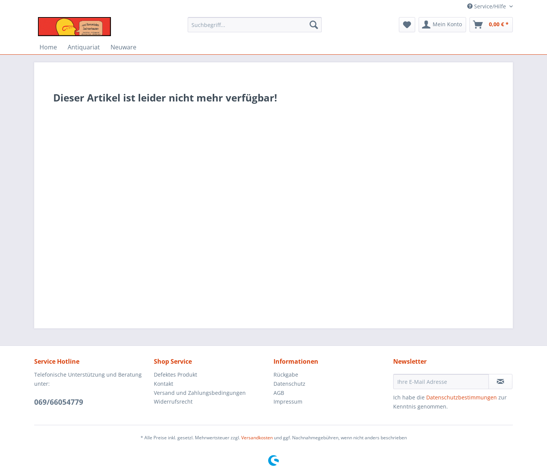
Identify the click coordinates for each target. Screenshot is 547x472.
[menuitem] (255, 28)
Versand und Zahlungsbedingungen (200, 392)
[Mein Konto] (442, 24)
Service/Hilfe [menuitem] (487, 6)
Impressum (288, 401)
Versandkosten (257, 437)
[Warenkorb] (491, 24)
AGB (279, 392)
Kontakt (163, 383)
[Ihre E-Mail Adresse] (441, 381)
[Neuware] (123, 47)
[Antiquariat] (83, 47)
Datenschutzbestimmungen (461, 397)
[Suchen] (314, 24)
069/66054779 (58, 402)
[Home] (48, 47)
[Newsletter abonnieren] (500, 381)
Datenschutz (289, 383)
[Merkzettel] (407, 24)
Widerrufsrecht (173, 401)
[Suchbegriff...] (255, 24)
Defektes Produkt (175, 374)
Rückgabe (286, 374)
